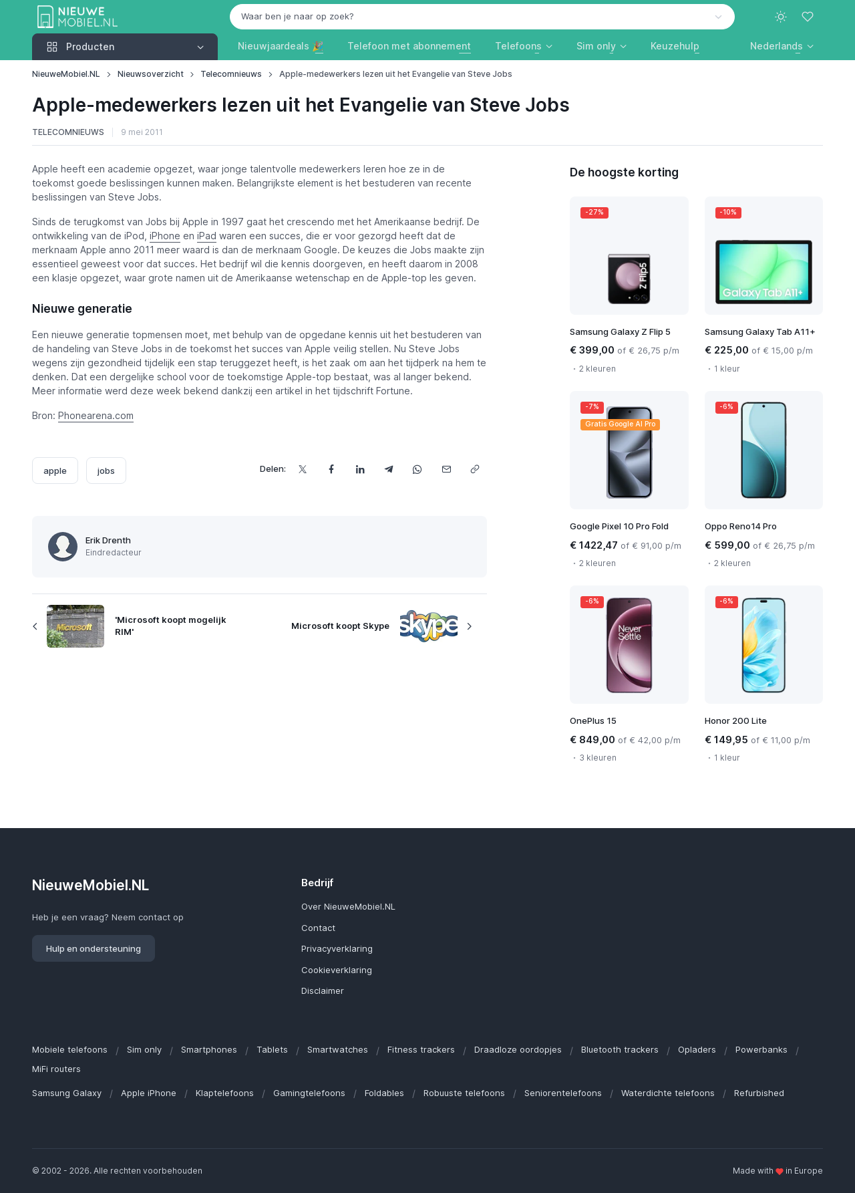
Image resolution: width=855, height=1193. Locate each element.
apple (55, 470)
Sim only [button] (596, 45)
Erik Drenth (108, 540)
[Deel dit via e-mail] (446, 469)
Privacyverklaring (337, 948)
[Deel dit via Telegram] (389, 469)
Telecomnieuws (231, 74)
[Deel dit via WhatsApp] (418, 469)
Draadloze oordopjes (518, 1049)
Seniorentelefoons (563, 1092)
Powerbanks (761, 1049)
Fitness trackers (421, 1049)
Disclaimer (322, 990)
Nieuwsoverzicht (151, 74)
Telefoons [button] (518, 45)
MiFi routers (56, 1068)
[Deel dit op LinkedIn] (360, 469)
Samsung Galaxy (67, 1092)
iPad (206, 235)
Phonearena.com (96, 415)
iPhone (165, 235)
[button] (782, 45)
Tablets (272, 1049)
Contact (318, 927)
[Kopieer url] (475, 469)
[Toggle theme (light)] (781, 17)
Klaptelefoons (225, 1092)
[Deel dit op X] (303, 469)
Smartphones (209, 1049)
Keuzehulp (675, 45)
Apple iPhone (148, 1092)
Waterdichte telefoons (668, 1092)
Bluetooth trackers (620, 1049)
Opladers (697, 1049)
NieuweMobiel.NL (66, 74)
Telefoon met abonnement (409, 45)
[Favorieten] (809, 17)
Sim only (144, 1049)
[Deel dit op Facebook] (331, 469)
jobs (106, 470)
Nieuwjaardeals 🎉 (280, 45)
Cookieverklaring (336, 969)
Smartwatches (337, 1049)
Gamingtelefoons (309, 1092)
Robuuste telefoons (464, 1092)
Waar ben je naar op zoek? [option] (297, 16)
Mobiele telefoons (70, 1049)
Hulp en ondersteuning (93, 948)
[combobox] (482, 16)
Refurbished (759, 1092)
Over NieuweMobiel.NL (348, 906)
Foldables (384, 1092)
